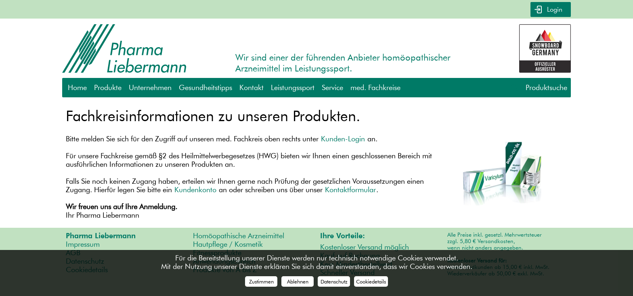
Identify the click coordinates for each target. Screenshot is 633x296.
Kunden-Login (343, 138)
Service (332, 87)
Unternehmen (150, 87)
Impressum (83, 244)
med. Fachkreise (375, 87)
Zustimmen (261, 281)
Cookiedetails (371, 281)
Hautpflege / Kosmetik (228, 244)
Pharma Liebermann (101, 235)
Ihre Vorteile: (342, 235)
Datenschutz (334, 281)
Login (553, 9)
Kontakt (251, 87)
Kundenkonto (195, 189)
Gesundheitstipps (205, 87)
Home (77, 87)
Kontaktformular (350, 189)
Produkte (108, 87)
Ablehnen (297, 281)
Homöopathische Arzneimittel (238, 235)
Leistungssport (292, 87)
